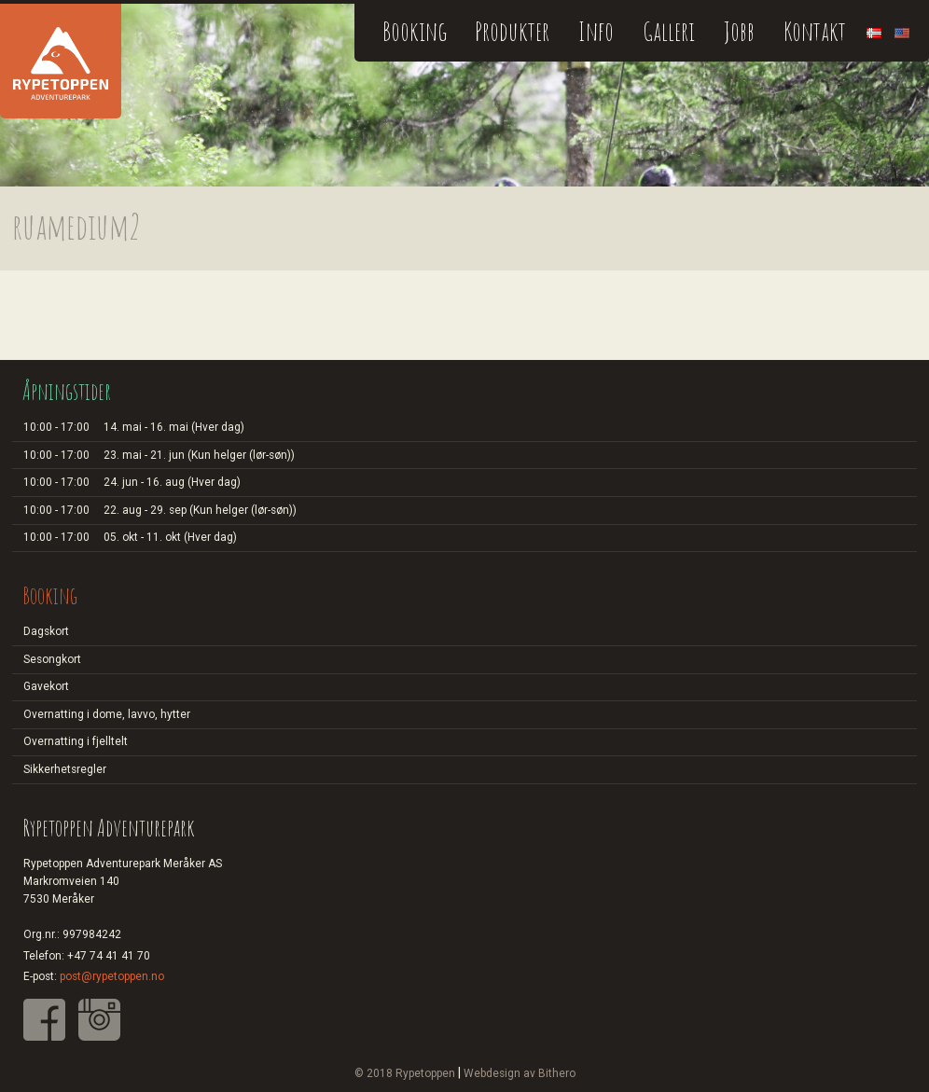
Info (596, 31)
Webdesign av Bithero (519, 1073)
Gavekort (46, 686)
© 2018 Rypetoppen (404, 1073)
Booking (414, 31)
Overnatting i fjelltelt (75, 741)
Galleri (669, 31)
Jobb (739, 31)
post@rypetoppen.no (112, 976)
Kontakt (814, 31)
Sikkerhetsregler (64, 769)
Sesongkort (52, 659)
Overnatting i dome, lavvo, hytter (106, 714)
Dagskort (46, 631)
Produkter (512, 31)
